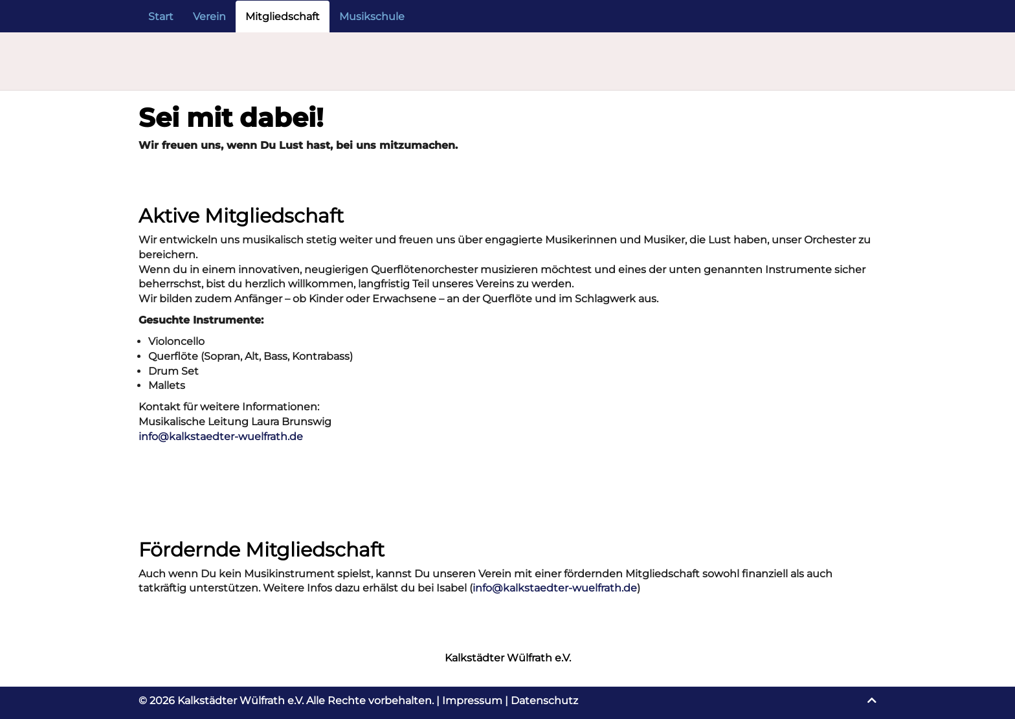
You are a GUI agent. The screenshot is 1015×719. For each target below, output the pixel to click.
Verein (209, 16)
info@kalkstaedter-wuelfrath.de (221, 436)
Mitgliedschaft (282, 16)
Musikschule (372, 16)
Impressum (472, 700)
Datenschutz (544, 700)
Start (160, 16)
